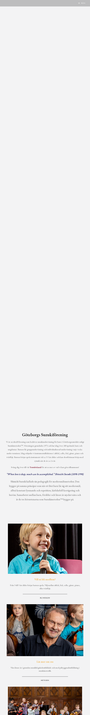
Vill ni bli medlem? (45, 579)
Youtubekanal (35, 467)
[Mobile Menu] (82, 3)
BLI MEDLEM (45, 598)
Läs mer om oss (45, 661)
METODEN (45, 680)
